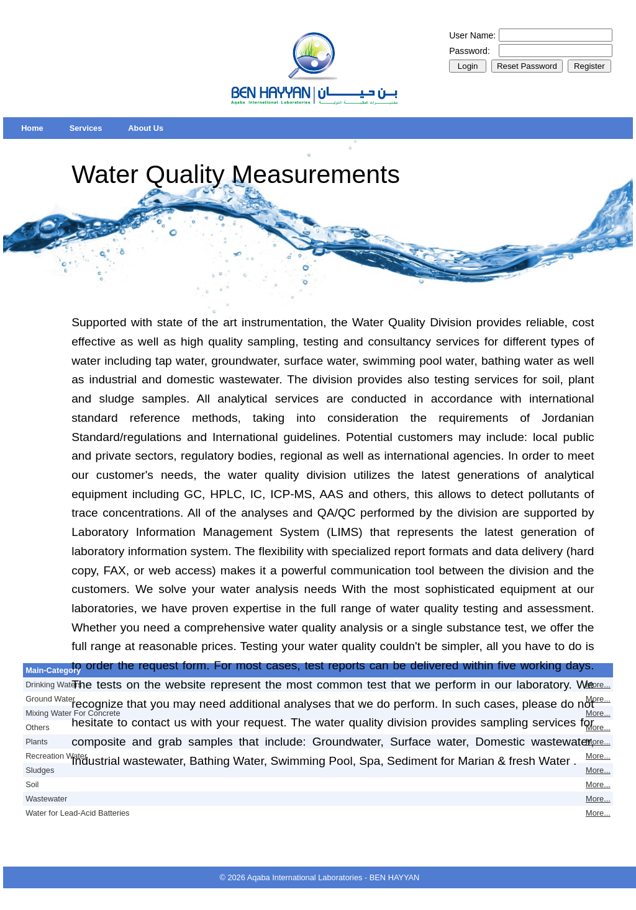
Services (86, 128)
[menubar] (92, 128)
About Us (145, 128)
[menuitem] (32, 128)
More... (598, 684)
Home (32, 128)
